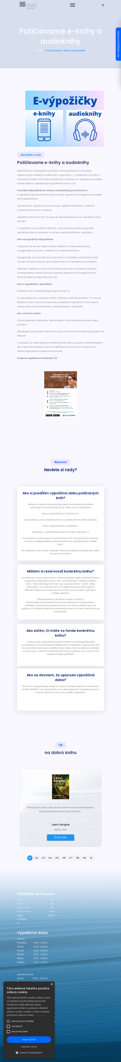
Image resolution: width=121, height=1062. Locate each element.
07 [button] (71, 858)
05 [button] (57, 858)
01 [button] (30, 858)
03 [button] (43, 858)
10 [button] (91, 858)
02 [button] (36, 858)
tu (68, 291)
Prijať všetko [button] (29, 1039)
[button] (29, 1052)
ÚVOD (39, 50)
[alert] (29, 1020)
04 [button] (50, 858)
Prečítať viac (40, 1015)
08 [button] (77, 858)
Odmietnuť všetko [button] (29, 1047)
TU (55, 358)
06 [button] (64, 858)
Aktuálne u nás (30, 155)
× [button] (51, 984)
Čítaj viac (60, 837)
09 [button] (84, 858)
